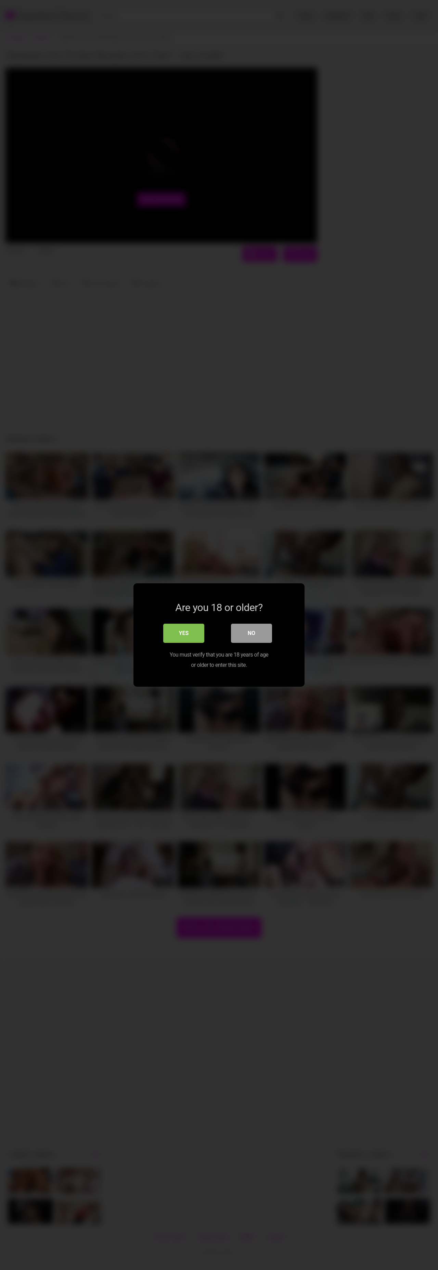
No (251, 633)
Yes (184, 633)
